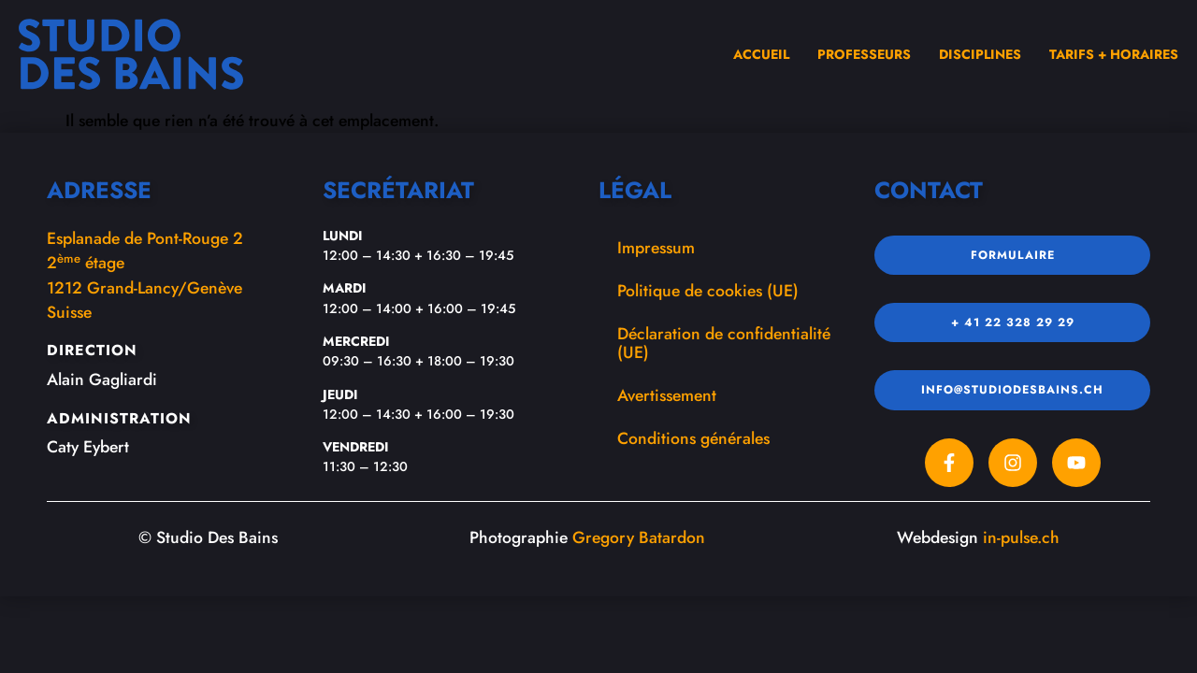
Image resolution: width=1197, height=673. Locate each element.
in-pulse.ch (1021, 537)
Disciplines (980, 54)
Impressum (656, 248)
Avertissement (666, 395)
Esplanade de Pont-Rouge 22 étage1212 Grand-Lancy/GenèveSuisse (145, 275)
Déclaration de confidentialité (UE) (723, 343)
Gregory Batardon (638, 537)
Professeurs (864, 54)
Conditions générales (693, 438)
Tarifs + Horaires (1113, 54)
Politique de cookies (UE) (708, 291)
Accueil (761, 54)
